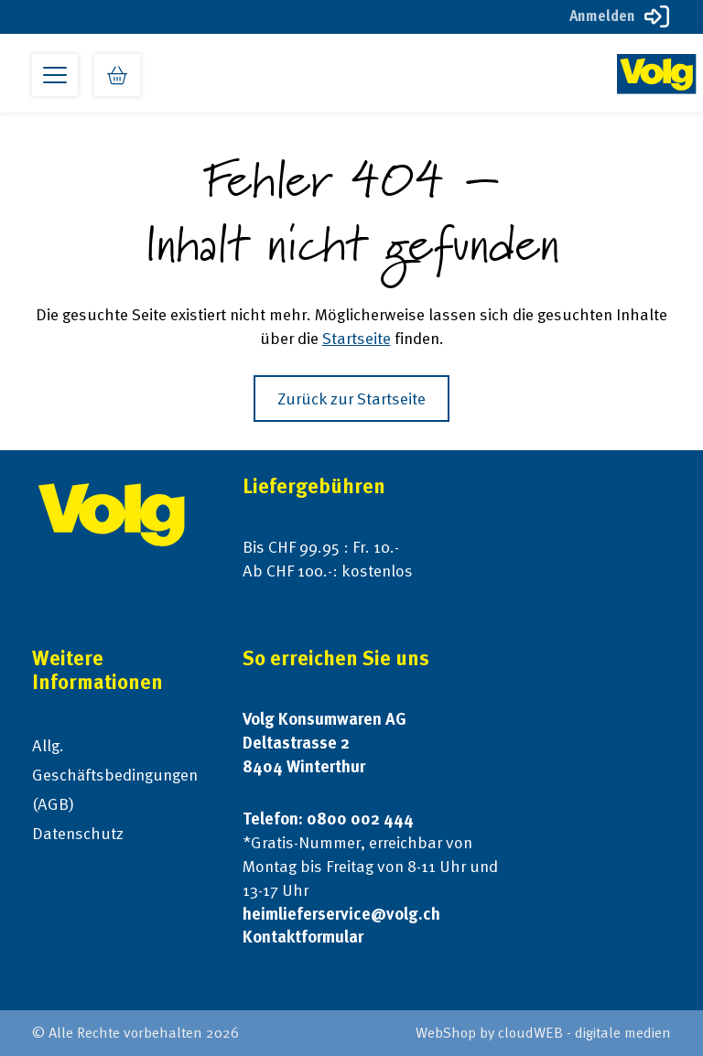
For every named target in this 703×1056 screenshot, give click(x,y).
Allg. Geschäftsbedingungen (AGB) (115, 774)
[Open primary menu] (55, 75)
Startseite (356, 338)
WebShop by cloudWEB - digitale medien (543, 1032)
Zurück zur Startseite (351, 398)
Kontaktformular (303, 936)
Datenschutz (78, 833)
